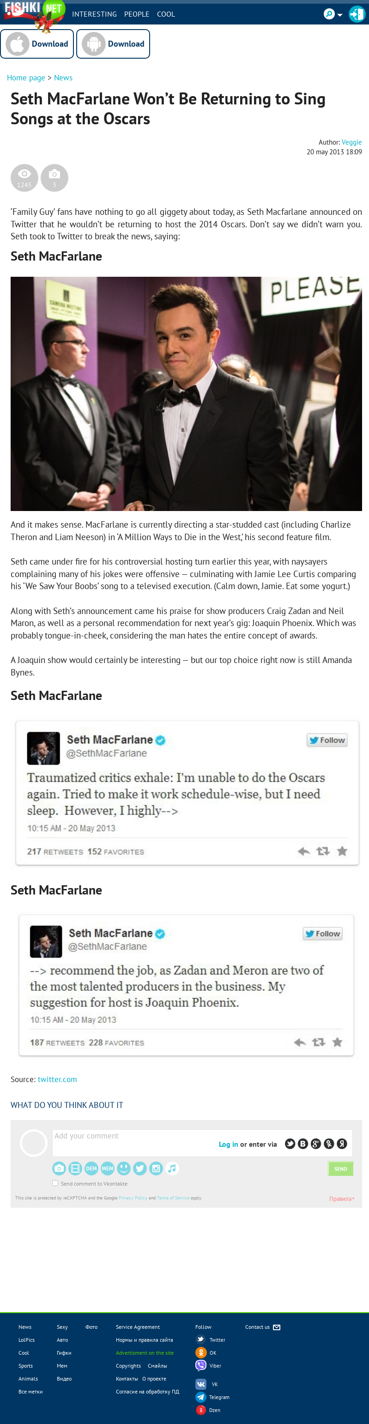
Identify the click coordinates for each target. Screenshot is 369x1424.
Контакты (127, 1378)
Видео (64, 1378)
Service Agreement (138, 1326)
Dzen (214, 1410)
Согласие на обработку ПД (147, 1391)
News (63, 78)
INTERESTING (94, 13)
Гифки (64, 1352)
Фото (91, 1326)
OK (213, 1353)
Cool (166, 13)
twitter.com (57, 1079)
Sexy (62, 1326)
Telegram (219, 1397)
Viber (215, 1366)
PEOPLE (137, 13)
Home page (26, 78)
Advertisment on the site (145, 1352)
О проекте (154, 1378)
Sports (25, 1365)
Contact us (263, 1327)
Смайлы (157, 1365)
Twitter (217, 1340)
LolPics (26, 1339)
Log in (228, 1144)
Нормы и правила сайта (144, 1339)
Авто (62, 1339)
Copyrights (128, 1365)
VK (215, 1384)
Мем (62, 1365)
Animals (28, 1378)
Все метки (30, 1391)
